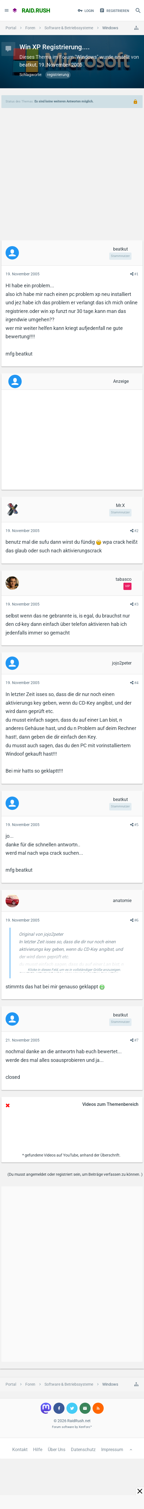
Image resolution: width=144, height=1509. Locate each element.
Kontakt (20, 1449)
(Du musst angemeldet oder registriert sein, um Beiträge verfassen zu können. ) (75, 1174)
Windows (86, 57)
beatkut (27, 65)
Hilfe (37, 1449)
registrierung (58, 74)
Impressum (112, 1449)
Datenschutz (83, 1449)
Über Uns (56, 1449)
